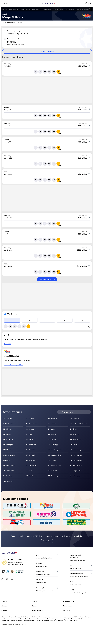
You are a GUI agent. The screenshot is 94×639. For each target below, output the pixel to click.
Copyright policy (37, 610)
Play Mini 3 (9, 344)
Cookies (4, 610)
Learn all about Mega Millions (15, 365)
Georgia (4, 9)
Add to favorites (47, 51)
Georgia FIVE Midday (82, 9)
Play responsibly (68, 601)
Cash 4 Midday (47, 9)
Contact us (47, 541)
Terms (34, 606)
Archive (20, 22)
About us (4, 601)
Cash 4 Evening (58, 9)
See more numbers (47, 279)
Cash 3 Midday (13, 9)
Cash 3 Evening (25, 9)
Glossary (4, 606)
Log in (89, 4)
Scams (34, 601)
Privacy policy (68, 606)
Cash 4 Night (70, 9)
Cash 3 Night (36, 9)
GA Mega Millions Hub (9, 22)
